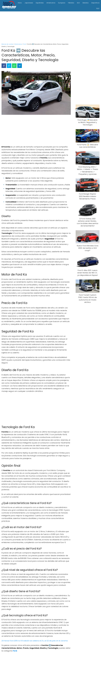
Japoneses (29, 3)
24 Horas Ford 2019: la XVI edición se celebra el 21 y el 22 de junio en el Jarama (35, 641)
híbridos (71, 3)
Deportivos (95, 3)
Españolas (40, 3)
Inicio (20, 3)
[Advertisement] (50, 27)
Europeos (61, 3)
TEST (97, 8)
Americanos (50, 3)
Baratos (86, 3)
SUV (78, 3)
